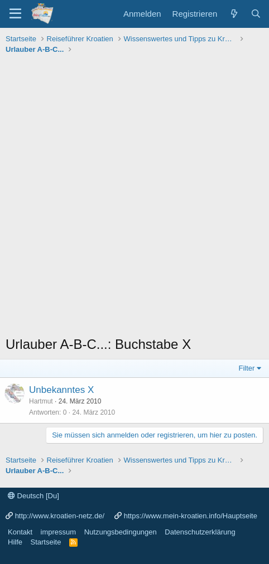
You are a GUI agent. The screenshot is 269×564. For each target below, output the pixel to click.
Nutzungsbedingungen (120, 532)
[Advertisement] (134, 198)
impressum (58, 532)
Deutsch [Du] (33, 496)
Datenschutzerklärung (200, 532)
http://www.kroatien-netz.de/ (59, 516)
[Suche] (256, 13)
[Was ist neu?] (233, 13)
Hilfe (15, 542)
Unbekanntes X (61, 390)
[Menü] (15, 14)
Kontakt (20, 532)
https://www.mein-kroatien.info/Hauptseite (190, 516)
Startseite (46, 542)
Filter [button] (247, 368)
